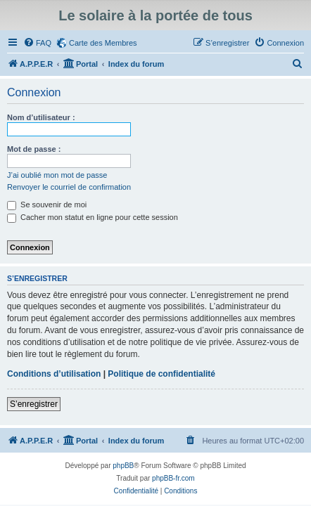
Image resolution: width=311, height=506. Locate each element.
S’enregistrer (34, 404)
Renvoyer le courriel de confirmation (69, 187)
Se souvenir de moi (47, 204)
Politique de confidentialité (161, 374)
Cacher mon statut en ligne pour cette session (92, 217)
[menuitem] (37, 42)
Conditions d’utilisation (54, 374)
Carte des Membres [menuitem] (103, 43)
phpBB (123, 465)
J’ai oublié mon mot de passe (57, 175)
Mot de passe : (34, 149)
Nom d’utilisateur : (41, 117)
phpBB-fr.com (173, 478)
